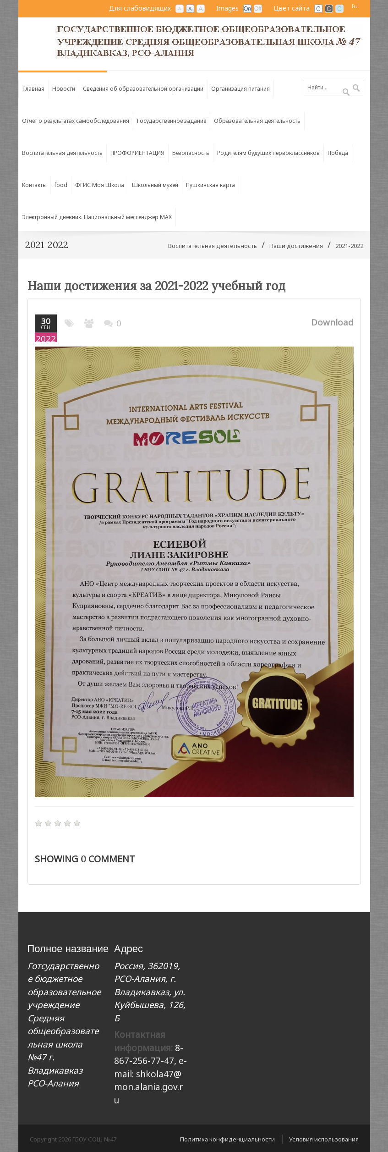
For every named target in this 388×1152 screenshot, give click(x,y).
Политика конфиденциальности (227, 1139)
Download (332, 322)
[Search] (333, 87)
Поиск (356, 88)
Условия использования (324, 1139)
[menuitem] (143, 87)
